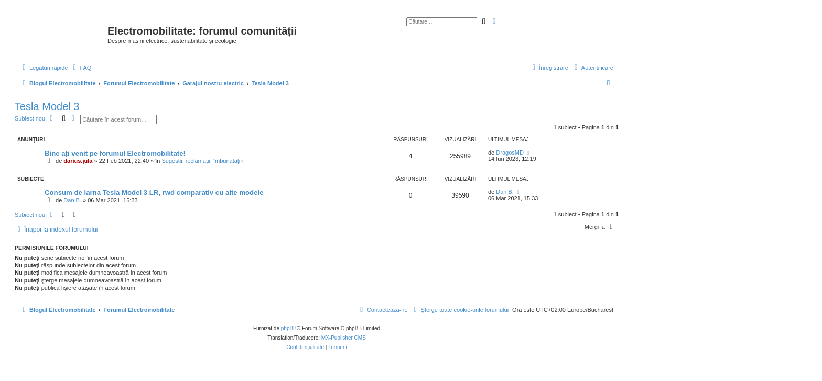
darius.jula (77, 161)
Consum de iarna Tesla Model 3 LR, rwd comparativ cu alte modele (154, 193)
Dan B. (72, 200)
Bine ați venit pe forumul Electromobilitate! (115, 153)
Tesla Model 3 (47, 106)
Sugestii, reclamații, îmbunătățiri (203, 161)
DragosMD (510, 152)
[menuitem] (80, 67)
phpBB (289, 328)
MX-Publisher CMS (343, 338)
